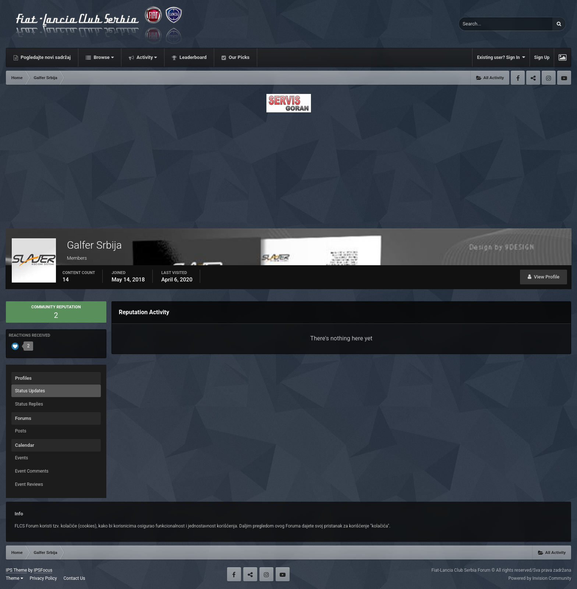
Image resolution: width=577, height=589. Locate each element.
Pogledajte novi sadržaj (45, 57)
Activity (146, 57)
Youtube (564, 78)
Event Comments (32, 471)
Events (21, 457)
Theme (14, 578)
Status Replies (29, 404)
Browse (103, 57)
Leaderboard (192, 57)
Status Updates (30, 390)
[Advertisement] (288, 168)
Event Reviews (29, 484)
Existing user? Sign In (501, 57)
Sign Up (542, 57)
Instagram (549, 78)
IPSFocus (43, 570)
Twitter (533, 78)
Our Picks (238, 57)
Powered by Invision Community (540, 578)
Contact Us (74, 578)
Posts (20, 431)
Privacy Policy (43, 578)
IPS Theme (16, 570)
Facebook (518, 78)
